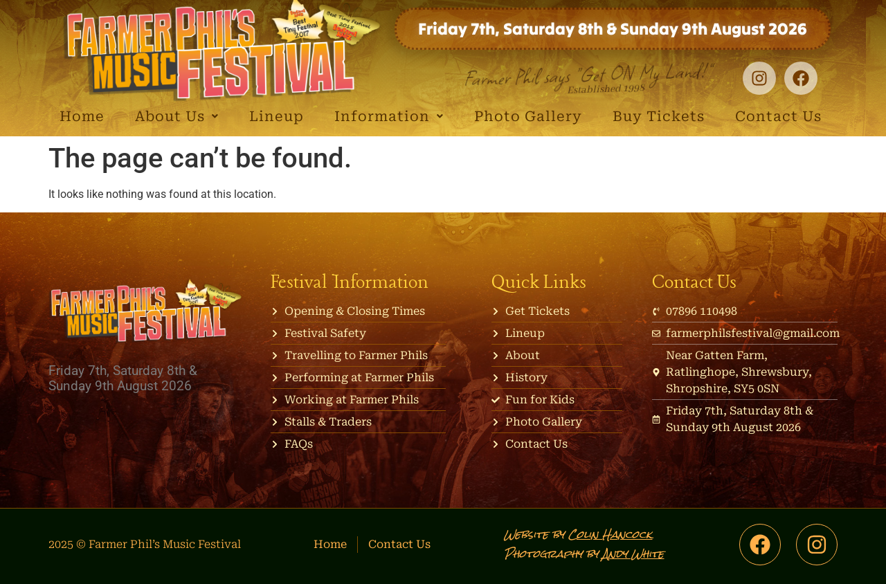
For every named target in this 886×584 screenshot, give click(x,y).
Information (389, 116)
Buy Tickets (659, 116)
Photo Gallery (528, 116)
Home (82, 116)
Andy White (633, 553)
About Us (177, 116)
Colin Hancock (610, 534)
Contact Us (778, 116)
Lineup (276, 116)
